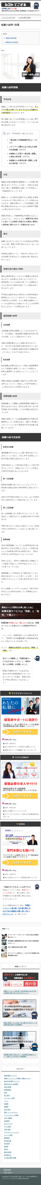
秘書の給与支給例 (12, 42)
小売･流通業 (8, 1118)
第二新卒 (7, 1095)
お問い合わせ (8, 1172)
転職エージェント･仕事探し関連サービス (17, 1078)
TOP (8, 17)
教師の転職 (7, 1152)
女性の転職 (7, 1087)
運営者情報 (7, 1170)
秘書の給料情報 (11, 38)
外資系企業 (7, 1141)
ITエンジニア (8, 1124)
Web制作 (7, 1121)
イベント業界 (8, 1135)
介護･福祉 (7, 1129)
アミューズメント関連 (11, 1115)
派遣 (5, 1092)
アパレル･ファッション (11, 1132)
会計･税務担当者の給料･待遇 (17, 947)
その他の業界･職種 (10, 1158)
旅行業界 (7, 1143)
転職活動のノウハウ (10, 1075)
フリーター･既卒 (9, 1098)
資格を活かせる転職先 (11, 1084)
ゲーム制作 (7, 1126)
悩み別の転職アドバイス (12, 1081)
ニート (6, 1101)
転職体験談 (7, 1090)
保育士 (6, 1149)
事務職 (6, 1107)
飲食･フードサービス (11, 1112)
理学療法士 (7, 1155)
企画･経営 (7, 1109)
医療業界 (7, 1138)
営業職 (6, 1104)
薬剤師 (6, 1146)
